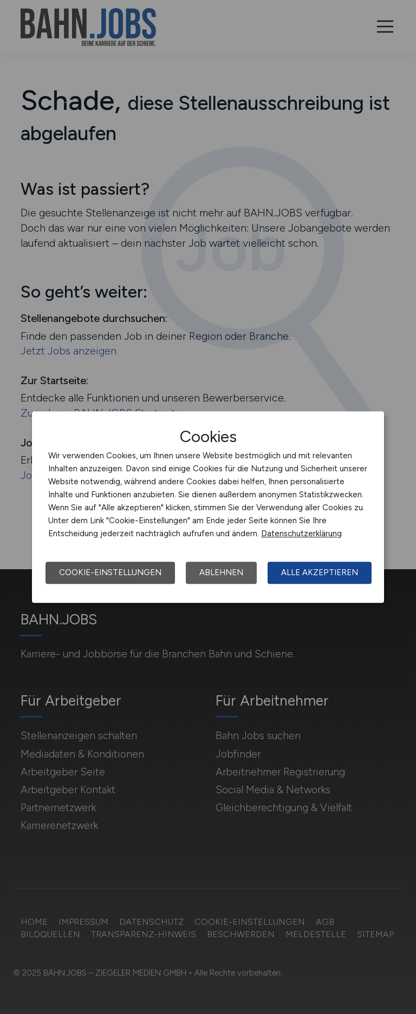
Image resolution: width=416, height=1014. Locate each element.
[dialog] (208, 507)
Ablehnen (221, 572)
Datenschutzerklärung (301, 533)
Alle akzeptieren (319, 572)
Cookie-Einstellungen (110, 572)
